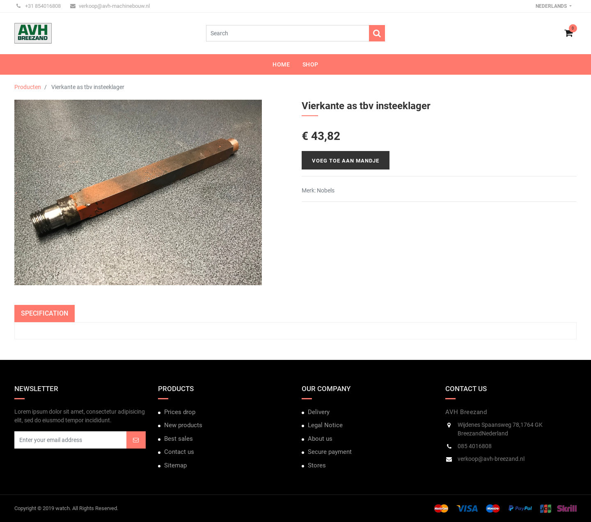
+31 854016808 (38, 6)
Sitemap (175, 465)
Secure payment (330, 452)
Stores (317, 465)
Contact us (179, 452)
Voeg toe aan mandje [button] (345, 161)
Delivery (319, 412)
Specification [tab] (44, 313)
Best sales (178, 438)
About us (320, 438)
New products (183, 425)
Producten (27, 87)
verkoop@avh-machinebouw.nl (110, 6)
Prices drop (179, 412)
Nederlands (552, 6)
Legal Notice (325, 425)
